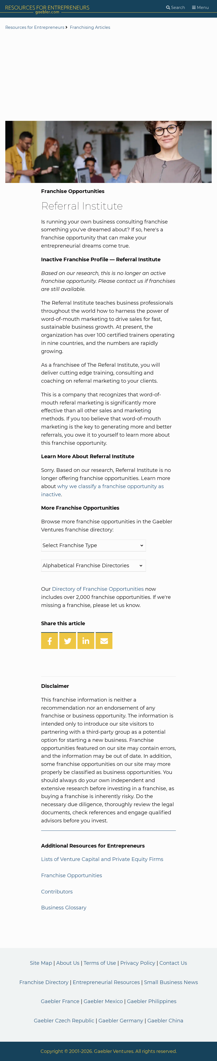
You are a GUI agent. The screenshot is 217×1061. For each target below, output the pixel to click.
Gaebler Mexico (103, 1001)
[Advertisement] (108, 76)
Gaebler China (165, 1021)
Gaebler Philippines (151, 1001)
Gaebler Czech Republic (64, 1021)
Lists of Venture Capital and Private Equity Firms (102, 859)
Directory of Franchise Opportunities (98, 589)
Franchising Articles (90, 27)
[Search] (175, 7)
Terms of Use (100, 963)
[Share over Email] (104, 640)
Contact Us (173, 963)
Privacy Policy (137, 963)
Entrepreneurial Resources (106, 982)
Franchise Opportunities (71, 875)
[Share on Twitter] (67, 640)
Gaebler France (60, 1001)
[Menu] (200, 7)
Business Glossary (63, 908)
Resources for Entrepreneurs (34, 27)
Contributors (57, 892)
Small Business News (171, 982)
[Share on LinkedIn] (85, 640)
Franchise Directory (44, 982)
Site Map (41, 963)
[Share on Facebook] (49, 640)
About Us (67, 963)
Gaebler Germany (120, 1021)
